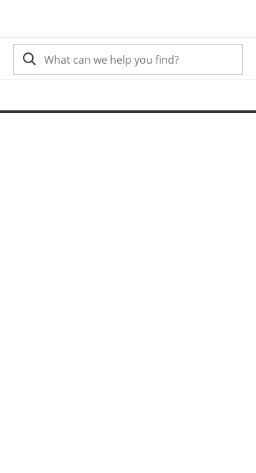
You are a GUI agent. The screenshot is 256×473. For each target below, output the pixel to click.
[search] (28, 59)
